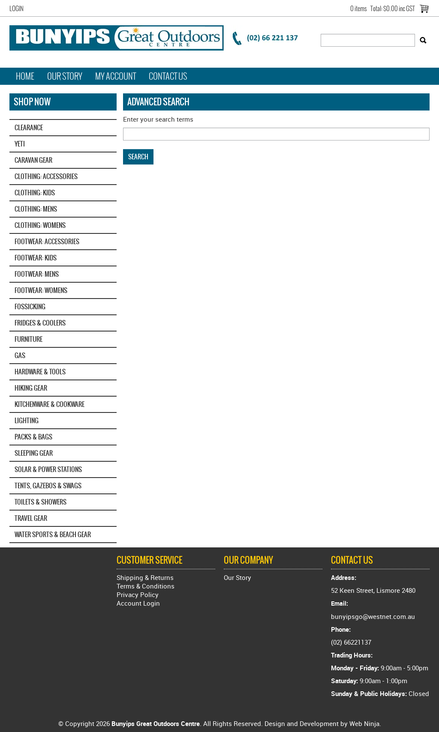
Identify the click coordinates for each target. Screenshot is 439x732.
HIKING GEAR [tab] (31, 388)
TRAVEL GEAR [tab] (31, 518)
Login (16, 8)
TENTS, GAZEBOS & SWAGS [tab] (48, 485)
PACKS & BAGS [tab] (33, 437)
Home (25, 76)
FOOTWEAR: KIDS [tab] (36, 258)
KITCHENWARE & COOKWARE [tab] (49, 404)
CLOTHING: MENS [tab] (36, 209)
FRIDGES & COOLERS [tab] (40, 323)
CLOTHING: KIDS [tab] (35, 192)
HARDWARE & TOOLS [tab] (40, 371)
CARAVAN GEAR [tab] (33, 160)
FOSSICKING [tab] (30, 306)
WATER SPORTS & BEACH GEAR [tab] (53, 534)
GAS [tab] (20, 355)
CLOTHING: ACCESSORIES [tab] (46, 176)
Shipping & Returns (145, 577)
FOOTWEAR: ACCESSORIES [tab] (47, 241)
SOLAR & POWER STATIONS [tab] (48, 469)
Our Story (64, 76)
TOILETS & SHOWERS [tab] (40, 502)
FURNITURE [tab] (28, 339)
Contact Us (168, 76)
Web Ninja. (365, 723)
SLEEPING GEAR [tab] (34, 453)
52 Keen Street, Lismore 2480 (373, 590)
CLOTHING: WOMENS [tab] (40, 225)
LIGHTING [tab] (27, 420)
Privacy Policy (138, 594)
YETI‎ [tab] (20, 144)
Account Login (138, 603)
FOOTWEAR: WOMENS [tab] (41, 290)
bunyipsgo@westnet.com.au (373, 616)
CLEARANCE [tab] (29, 127)
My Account (115, 76)
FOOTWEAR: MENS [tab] (37, 274)
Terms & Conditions (145, 586)
